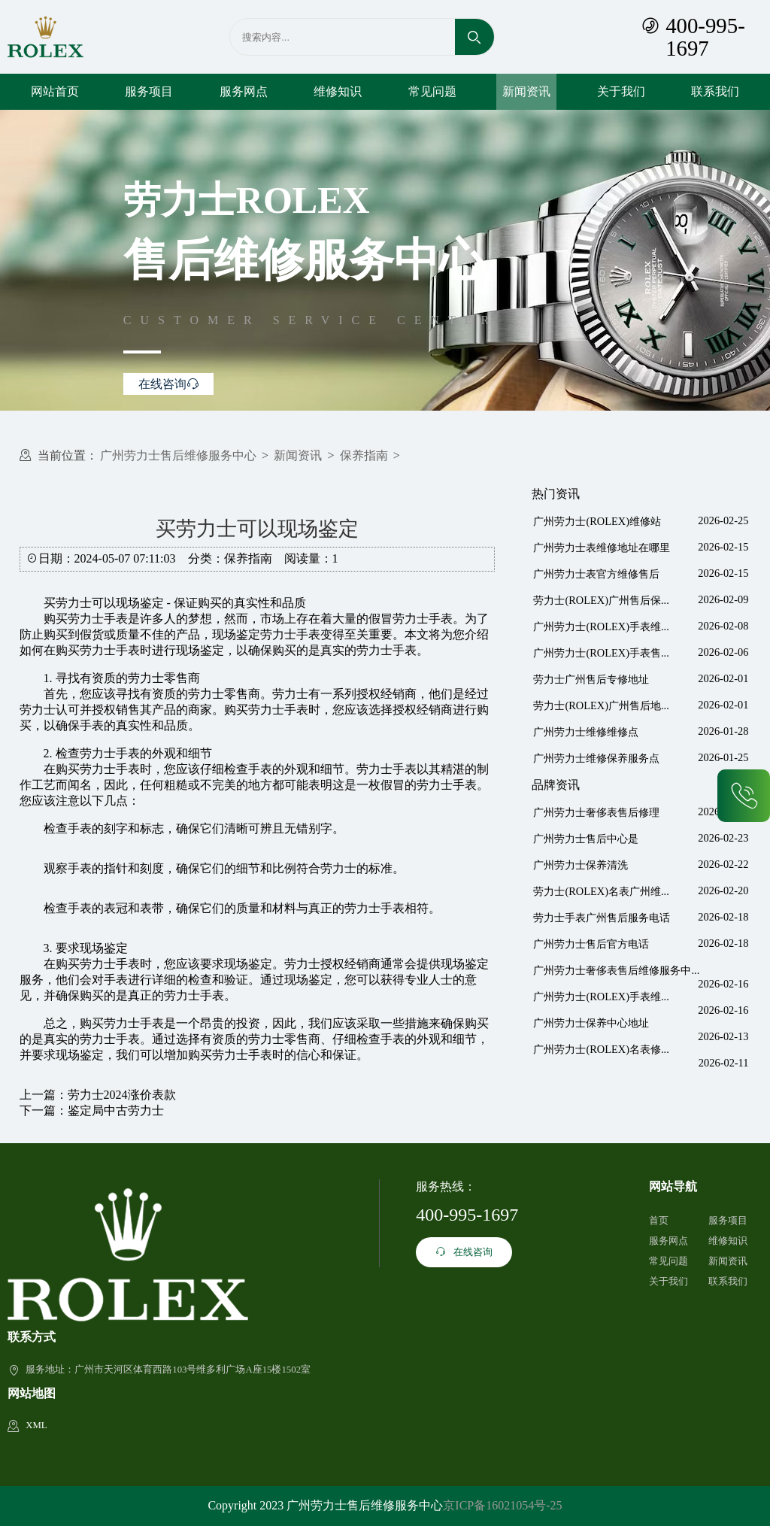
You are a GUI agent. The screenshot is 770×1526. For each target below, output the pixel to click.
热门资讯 (556, 493)
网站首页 (55, 91)
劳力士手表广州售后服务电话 (601, 918)
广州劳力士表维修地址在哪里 (601, 548)
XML (36, 1425)
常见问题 (432, 91)
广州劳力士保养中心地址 (591, 1023)
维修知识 (338, 91)
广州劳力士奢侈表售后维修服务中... (616, 970)
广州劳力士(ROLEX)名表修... (600, 1049)
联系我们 (715, 91)
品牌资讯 (556, 784)
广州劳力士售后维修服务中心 (178, 455)
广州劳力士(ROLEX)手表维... (600, 626)
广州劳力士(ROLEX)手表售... (600, 653)
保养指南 (364, 455)
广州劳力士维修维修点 (585, 732)
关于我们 (621, 91)
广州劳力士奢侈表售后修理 (596, 812)
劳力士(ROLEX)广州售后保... (600, 600)
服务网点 (244, 91)
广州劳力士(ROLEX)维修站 (597, 521)
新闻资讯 (526, 91)
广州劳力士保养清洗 (580, 865)
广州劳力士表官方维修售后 (596, 574)
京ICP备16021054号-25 (502, 1505)
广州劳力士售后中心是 (585, 839)
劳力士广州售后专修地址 (591, 679)
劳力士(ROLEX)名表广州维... (600, 891)
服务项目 (149, 91)
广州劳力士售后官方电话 (591, 944)
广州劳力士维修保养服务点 (596, 758)
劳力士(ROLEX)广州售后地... (600, 705)
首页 (658, 1220)
